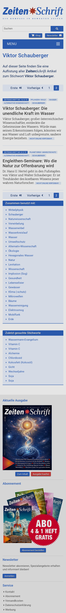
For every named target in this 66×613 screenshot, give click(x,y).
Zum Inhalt (22, 474)
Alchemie (14, 353)
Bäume (12, 301)
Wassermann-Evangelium (23, 339)
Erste (16, 88)
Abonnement (12, 596)
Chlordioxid (15, 357)
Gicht (11, 367)
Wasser (52, 100)
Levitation (14, 264)
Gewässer (14, 287)
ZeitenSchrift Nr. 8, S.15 (15, 152)
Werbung (10, 609)
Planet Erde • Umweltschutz (43, 152)
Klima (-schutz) (17, 291)
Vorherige (35, 88)
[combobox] (27, 29)
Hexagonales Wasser (20, 255)
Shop (35, 35)
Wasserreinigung (18, 305)
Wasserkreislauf (17, 232)
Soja (11, 376)
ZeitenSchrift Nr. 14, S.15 (15, 100)
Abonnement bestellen (33, 550)
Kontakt (9, 591)
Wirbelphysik (15, 210)
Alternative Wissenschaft (16, 103)
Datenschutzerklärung (18, 605)
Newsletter (54, 35)
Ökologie (13, 250)
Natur (11, 260)
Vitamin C (14, 344)
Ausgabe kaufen (41, 474)
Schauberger (38, 103)
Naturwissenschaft (19, 219)
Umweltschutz (16, 241)
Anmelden (9, 576)
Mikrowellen (15, 296)
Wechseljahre (16, 371)
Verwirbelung (16, 223)
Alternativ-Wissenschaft (22, 246)
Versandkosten (14, 600)
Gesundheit (15, 278)
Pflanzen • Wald (38, 100)
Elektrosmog (16, 310)
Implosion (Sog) (17, 273)
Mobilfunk (14, 314)
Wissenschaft (16, 269)
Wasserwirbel (16, 228)
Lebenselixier (16, 282)
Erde (11, 319)
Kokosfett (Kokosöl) (20, 362)
